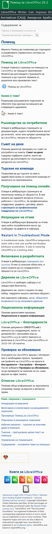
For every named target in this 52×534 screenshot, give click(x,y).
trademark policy (24, 525)
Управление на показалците (16, 439)
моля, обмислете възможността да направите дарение (24, 299)
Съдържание (9, 25)
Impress (41, 12)
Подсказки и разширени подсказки (20, 420)
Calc (31, 12)
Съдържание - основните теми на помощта (25, 444)
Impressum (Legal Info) (12, 495)
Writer (22, 12)
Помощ (8, 41)
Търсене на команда (17, 168)
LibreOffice (8, 12)
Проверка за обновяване (21, 349)
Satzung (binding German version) (22, 499)
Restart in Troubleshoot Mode (25, 235)
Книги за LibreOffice (26, 472)
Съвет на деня (12, 144)
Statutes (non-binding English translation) (24, 496)
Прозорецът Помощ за (20, 415)
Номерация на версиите (14, 403)
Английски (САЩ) (13, 17)
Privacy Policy (31, 495)
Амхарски (34, 17)
